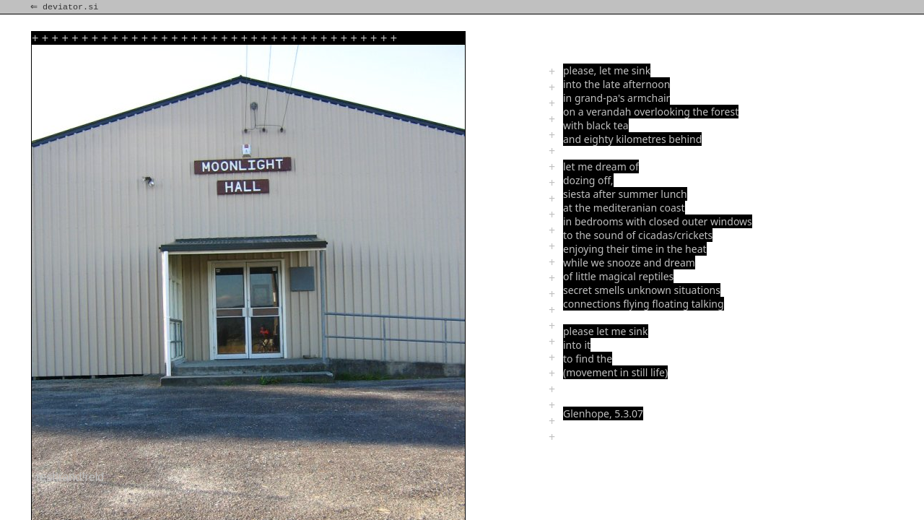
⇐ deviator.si (65, 7)
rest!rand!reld (70, 477)
